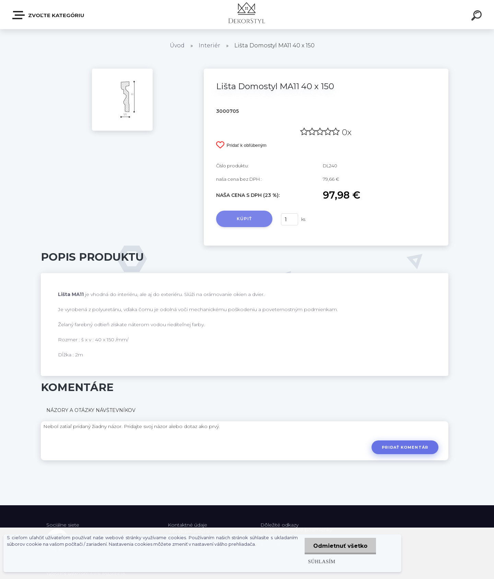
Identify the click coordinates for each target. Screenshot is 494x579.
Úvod (177, 45)
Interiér (209, 45)
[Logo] (247, 14)
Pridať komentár (405, 447)
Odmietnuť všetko (340, 546)
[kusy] (289, 219)
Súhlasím (322, 561)
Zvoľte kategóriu (48, 15)
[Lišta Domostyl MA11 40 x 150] (122, 71)
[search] (477, 16)
